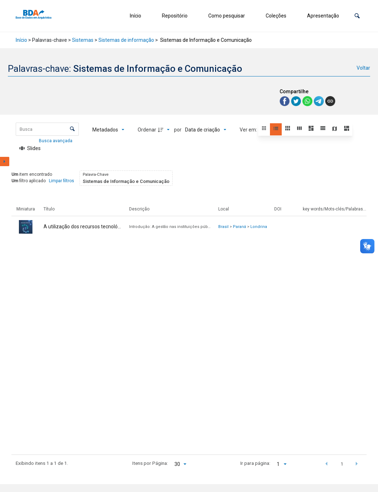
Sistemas (82, 40)
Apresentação (323, 16)
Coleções (276, 16)
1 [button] (342, 464)
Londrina (258, 226)
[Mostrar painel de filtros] (4, 161)
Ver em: (249, 130)
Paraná (239, 226)
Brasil (223, 226)
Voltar (363, 68)
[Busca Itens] (47, 129)
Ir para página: (255, 463)
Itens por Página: (150, 463)
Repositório (175, 16)
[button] (357, 16)
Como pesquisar (226, 16)
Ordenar (147, 130)
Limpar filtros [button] (61, 180)
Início (135, 16)
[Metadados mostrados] (108, 129)
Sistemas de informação (126, 40)
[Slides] (30, 148)
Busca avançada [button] (56, 140)
